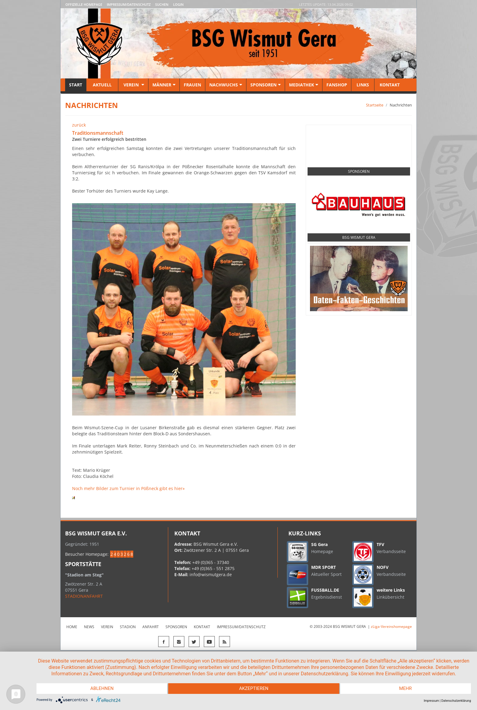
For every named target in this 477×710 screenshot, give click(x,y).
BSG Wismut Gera (358, 237)
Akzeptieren (253, 688)
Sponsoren (265, 85)
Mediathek (303, 85)
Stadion (128, 626)
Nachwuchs (225, 85)
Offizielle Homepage (83, 4)
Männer (164, 85)
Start (75, 85)
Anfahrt (150, 626)
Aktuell (102, 85)
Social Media (358, 138)
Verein (133, 85)
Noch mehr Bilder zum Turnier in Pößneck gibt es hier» (128, 488)
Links (362, 85)
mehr (406, 688)
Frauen (192, 85)
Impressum (431, 700)
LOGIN (178, 4)
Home (71, 626)
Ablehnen (101, 688)
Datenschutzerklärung (456, 700)
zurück (79, 125)
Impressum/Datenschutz (129, 4)
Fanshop (336, 85)
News (89, 626)
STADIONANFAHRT (84, 596)
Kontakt (389, 85)
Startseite (374, 105)
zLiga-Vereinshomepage (391, 626)
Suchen (162, 4)
